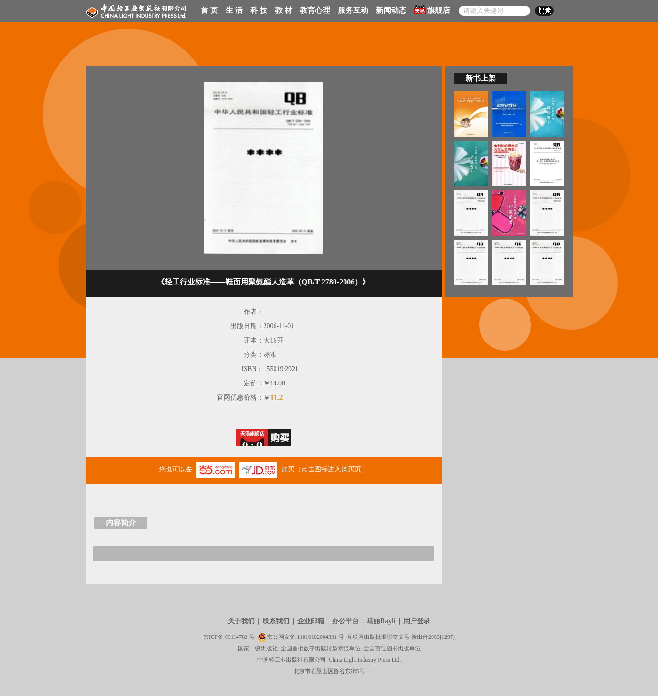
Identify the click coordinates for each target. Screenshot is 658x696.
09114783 (236, 637)
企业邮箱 (310, 621)
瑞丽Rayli (381, 621)
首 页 (209, 10)
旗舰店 (432, 9)
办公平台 (345, 621)
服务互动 (353, 10)
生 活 (234, 10)
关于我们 (241, 621)
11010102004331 (317, 637)
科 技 (258, 10)
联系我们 (276, 621)
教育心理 (315, 10)
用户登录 (416, 621)
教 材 (283, 10)
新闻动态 (391, 10)
